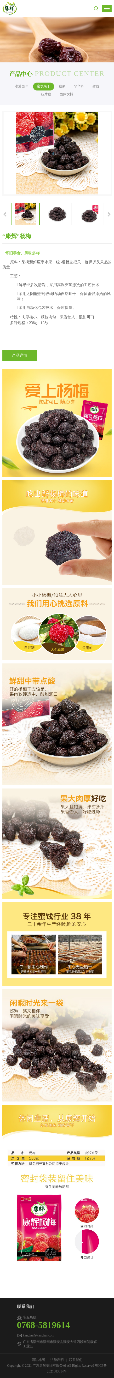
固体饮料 (66, 94)
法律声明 (57, 1360)
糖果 (62, 86)
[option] (57, 153)
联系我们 (75, 1360)
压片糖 (46, 94)
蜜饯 (95, 86)
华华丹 (79, 86)
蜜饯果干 (43, 86)
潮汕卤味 (21, 86)
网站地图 (39, 1360)
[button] (5, 214)
